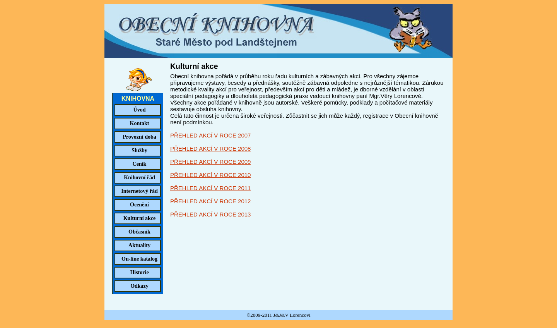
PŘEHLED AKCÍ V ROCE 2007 (210, 135)
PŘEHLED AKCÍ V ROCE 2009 (210, 161)
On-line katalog (139, 259)
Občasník (139, 232)
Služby (139, 150)
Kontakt (139, 123)
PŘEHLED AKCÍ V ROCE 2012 (210, 201)
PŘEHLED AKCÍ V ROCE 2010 (210, 175)
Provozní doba (139, 137)
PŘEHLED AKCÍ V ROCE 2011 (210, 188)
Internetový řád (139, 191)
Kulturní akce (139, 218)
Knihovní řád (139, 177)
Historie (139, 272)
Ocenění (139, 205)
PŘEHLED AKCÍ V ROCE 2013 (210, 214)
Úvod (139, 110)
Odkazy (139, 286)
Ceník (140, 164)
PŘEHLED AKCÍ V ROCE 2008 (210, 148)
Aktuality (139, 245)
